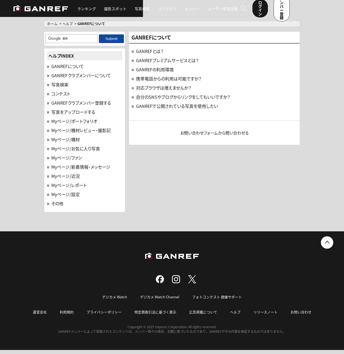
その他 (57, 207)
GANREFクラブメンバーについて (81, 79)
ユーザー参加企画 (227, 10)
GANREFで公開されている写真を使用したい (177, 110)
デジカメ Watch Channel (159, 300)
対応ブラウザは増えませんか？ (163, 92)
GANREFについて (67, 70)
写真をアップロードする (73, 116)
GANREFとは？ (149, 55)
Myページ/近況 (65, 180)
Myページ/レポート (69, 189)
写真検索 (145, 10)
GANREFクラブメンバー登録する (81, 107)
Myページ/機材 (65, 143)
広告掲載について (203, 315)
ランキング (90, 10)
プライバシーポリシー (104, 315)
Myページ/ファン (66, 161)
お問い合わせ (301, 315)
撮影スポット (119, 10)
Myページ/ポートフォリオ (74, 125)
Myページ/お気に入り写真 (75, 152)
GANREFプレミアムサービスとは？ (167, 64)
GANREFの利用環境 (155, 73)
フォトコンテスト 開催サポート (217, 300)
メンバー (195, 10)
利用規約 (67, 315)
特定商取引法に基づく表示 (155, 315)
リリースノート (265, 315)
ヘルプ (67, 27)
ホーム (52, 27)
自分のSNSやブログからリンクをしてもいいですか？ (183, 101)
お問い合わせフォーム (199, 137)
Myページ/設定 (65, 198)
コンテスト (171, 10)
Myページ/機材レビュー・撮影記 (81, 134)
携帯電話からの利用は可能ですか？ (168, 82)
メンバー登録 (315, 10)
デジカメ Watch (114, 300)
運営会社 (40, 315)
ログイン (279, 10)
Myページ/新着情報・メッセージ (80, 171)
